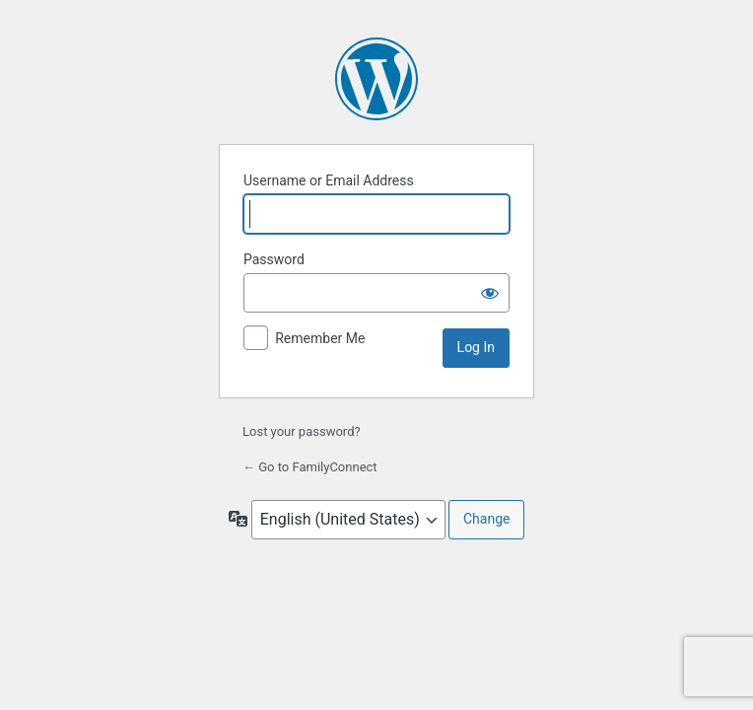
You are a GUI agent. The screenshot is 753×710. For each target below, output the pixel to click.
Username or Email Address (328, 180)
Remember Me (320, 338)
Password (274, 259)
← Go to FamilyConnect (309, 467)
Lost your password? (301, 431)
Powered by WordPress (376, 78)
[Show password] (490, 293)
